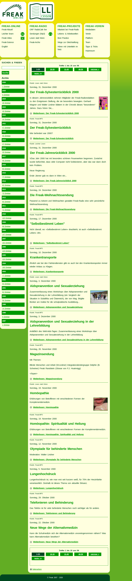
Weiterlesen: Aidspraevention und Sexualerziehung (58, 307)
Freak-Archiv (35, 42)
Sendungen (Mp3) (37, 34)
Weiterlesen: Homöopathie (46, 407)
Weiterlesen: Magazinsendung (47, 378)
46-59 (80, 69)
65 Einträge (6, 185)
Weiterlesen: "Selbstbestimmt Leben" (51, 243)
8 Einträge (6, 95)
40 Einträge (6, 136)
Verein (88, 34)
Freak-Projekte (69, 26)
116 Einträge (6, 259)
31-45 (66, 69)
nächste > (95, 69)
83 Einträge (6, 169)
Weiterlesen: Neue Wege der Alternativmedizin (55, 542)
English (5, 46)
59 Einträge (6, 300)
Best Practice (63, 38)
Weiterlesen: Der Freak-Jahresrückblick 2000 (54, 180)
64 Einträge (6, 202)
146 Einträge (6, 267)
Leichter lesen (7, 34)
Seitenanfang (37, 569)
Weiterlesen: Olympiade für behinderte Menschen (57, 459)
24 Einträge (6, 119)
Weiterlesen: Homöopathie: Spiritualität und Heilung (58, 434)
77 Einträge (6, 177)
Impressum (90, 51)
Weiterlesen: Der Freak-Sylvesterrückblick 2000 (56, 113)
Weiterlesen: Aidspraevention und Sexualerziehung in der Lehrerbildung (68, 339)
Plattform (89, 38)
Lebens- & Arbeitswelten (68, 34)
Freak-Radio (38, 26)
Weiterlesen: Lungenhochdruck (48, 488)
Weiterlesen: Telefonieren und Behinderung (54, 513)
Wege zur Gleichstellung (68, 42)
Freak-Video (7, 38)
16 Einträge (6, 111)
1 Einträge (6, 87)
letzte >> (38, 73)
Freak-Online (11, 26)
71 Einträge (6, 210)
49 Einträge (6, 161)
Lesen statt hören (37, 38)
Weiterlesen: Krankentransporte (48, 271)
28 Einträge (6, 103)
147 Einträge (6, 235)
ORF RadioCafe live (38, 29)
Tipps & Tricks (92, 46)
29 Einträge (6, 152)
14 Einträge (6, 309)
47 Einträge (6, 128)
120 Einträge (6, 218)
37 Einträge (6, 144)
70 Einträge (6, 193)
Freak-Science (8, 42)
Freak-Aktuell (7, 29)
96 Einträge (6, 226)
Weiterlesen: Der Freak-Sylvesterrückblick (53, 138)
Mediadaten (90, 29)
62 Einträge (6, 292)
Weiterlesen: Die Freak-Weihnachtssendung (54, 209)
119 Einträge (6, 251)
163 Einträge (6, 243)
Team (88, 42)
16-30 (52, 69)
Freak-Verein (95, 26)
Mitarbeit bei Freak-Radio (68, 29)
